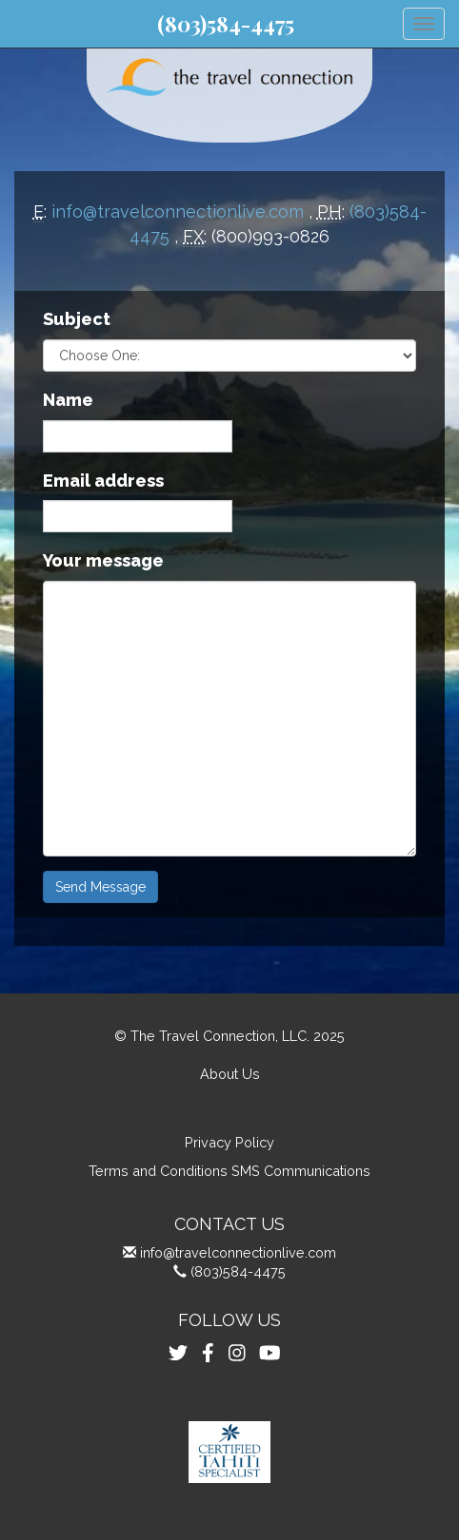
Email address (103, 481)
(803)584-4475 (225, 24)
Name (68, 400)
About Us (230, 1074)
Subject (76, 319)
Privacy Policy (229, 1142)
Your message (103, 560)
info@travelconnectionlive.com (177, 211)
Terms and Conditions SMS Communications (229, 1171)
